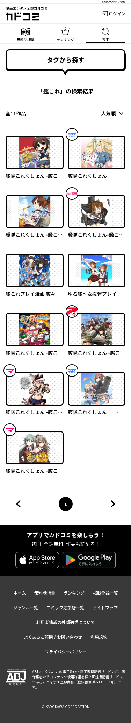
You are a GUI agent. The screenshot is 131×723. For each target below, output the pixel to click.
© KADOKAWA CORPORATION (65, 706)
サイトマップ (105, 607)
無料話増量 (44, 593)
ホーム (19, 593)
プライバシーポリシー (66, 651)
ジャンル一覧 (25, 607)
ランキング (74, 593)
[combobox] (113, 113)
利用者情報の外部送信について (65, 622)
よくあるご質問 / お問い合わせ (53, 637)
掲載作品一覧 (105, 593)
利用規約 (98, 637)
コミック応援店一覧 (65, 607)
